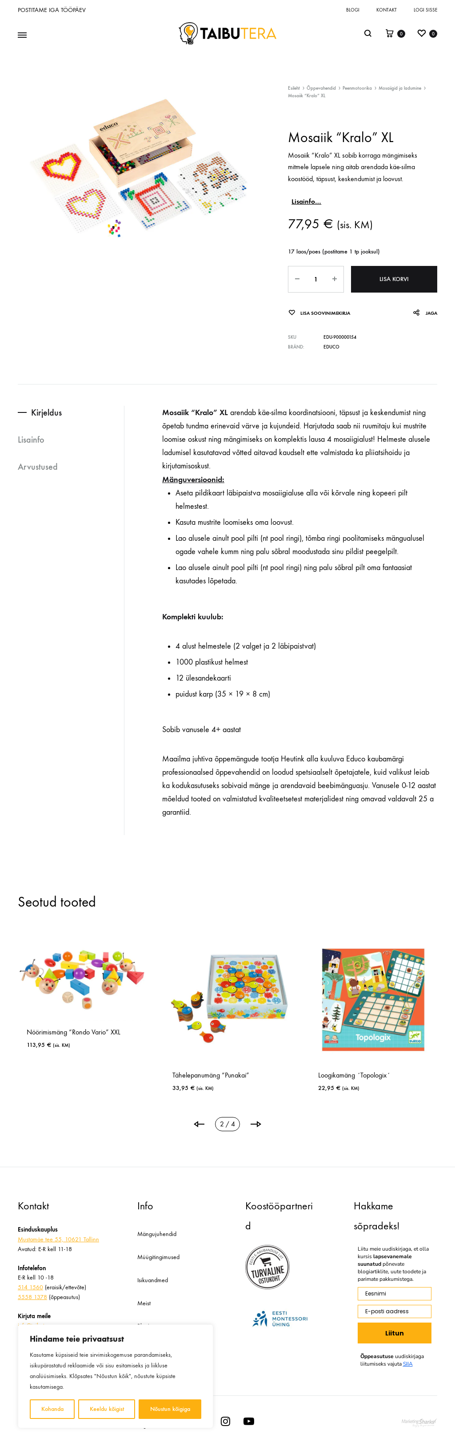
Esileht (294, 88)
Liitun (394, 1333)
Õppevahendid (321, 88)
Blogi (352, 10)
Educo (331, 347)
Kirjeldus (46, 412)
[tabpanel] (216, 1018)
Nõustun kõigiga (170, 1409)
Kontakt (386, 10)
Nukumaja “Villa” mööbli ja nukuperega (70, 1071)
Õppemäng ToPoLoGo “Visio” (348, 1075)
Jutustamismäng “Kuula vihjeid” (203, 1075)
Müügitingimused (158, 1257)
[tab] (71, 413)
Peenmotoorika (357, 88)
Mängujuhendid (156, 1234)
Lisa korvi (394, 279)
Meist (144, 1303)
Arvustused (38, 466)
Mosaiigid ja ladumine (400, 88)
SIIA (408, 1363)
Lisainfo (31, 439)
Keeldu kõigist (107, 1409)
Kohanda (52, 1409)
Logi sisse (425, 10)
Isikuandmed (152, 1280)
